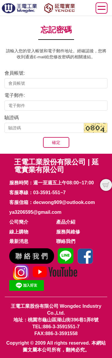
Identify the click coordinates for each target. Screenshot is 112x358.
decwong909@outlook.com (64, 202)
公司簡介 (18, 221)
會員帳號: (14, 73)
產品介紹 (65, 221)
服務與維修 (68, 231)
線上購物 (18, 231)
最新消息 (18, 241)
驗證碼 (11, 117)
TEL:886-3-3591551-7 (55, 326)
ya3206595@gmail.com (35, 212)
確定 (56, 142)
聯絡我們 (65, 241)
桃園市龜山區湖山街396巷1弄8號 (63, 319)
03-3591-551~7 (49, 192)
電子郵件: (14, 95)
